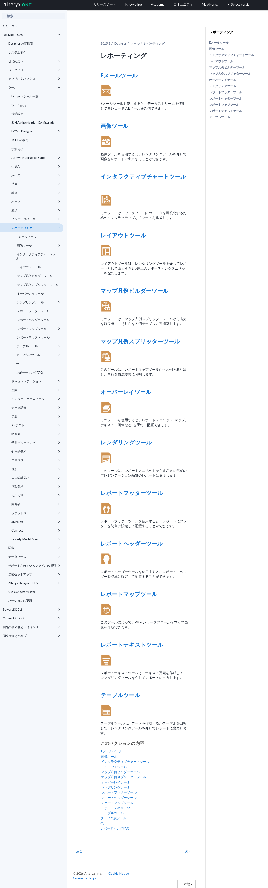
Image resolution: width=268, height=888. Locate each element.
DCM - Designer (35, 131)
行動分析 (35, 486)
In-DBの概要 (19, 140)
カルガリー (35, 495)
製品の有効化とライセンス (31, 627)
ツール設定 (18, 105)
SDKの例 (35, 522)
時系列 (35, 434)
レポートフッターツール (33, 311)
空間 (35, 390)
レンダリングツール (38, 302)
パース (35, 201)
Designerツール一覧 (24, 96)
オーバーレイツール (30, 293)
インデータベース (35, 219)
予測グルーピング (35, 442)
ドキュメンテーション (35, 381)
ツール (34, 87)
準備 (35, 184)
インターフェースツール (35, 399)
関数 (34, 548)
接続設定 (17, 114)
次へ (188, 851)
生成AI (35, 166)
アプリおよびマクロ (34, 78)
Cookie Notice (118, 873)
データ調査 (35, 407)
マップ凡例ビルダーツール (34, 276)
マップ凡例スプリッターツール (37, 285)
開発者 (35, 504)
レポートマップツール (38, 328)
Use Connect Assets (21, 592)
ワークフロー (34, 70)
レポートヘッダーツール (33, 320)
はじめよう (34, 61)
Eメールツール (26, 237)
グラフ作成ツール (38, 355)
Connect (35, 530)
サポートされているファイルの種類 (34, 565)
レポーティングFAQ (29, 372)
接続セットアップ (34, 574)
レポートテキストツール (33, 337)
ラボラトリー (35, 513)
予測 (35, 416)
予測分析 (17, 149)
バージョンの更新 (20, 600)
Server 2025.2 (31, 609)
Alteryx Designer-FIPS (34, 583)
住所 (35, 469)
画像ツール (38, 245)
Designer (120, 43)
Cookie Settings (84, 878)
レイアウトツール (28, 267)
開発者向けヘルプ (31, 636)
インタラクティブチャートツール (37, 256)
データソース (34, 556)
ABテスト (35, 425)
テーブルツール (38, 346)
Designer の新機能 (20, 43)
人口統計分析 (35, 478)
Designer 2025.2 (31, 35)
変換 (35, 210)
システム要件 (17, 52)
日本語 (186, 884)
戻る (79, 851)
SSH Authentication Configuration (33, 122)
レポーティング (35, 228)
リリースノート (13, 26)
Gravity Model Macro (35, 539)
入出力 (35, 175)
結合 (35, 193)
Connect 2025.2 (31, 618)
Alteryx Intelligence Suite (35, 157)
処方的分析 (35, 451)
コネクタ (35, 460)
